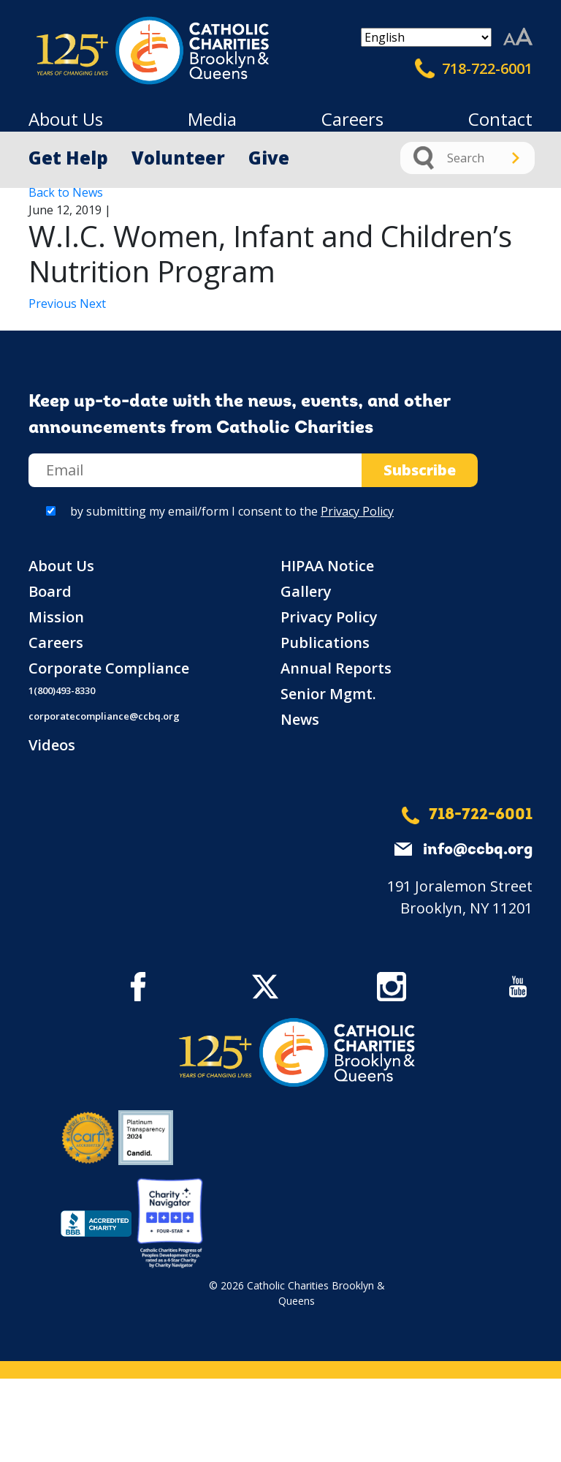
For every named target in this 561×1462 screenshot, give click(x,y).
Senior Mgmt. (328, 694)
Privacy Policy (357, 511)
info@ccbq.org (478, 850)
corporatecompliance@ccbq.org (104, 716)
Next (93, 303)
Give (268, 158)
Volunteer (178, 158)
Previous (54, 303)
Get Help (68, 158)
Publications (325, 642)
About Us (65, 119)
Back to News (65, 192)
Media (212, 119)
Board (50, 591)
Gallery (306, 591)
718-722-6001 (474, 69)
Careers (352, 119)
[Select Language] (426, 37)
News (299, 719)
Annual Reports (336, 668)
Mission (56, 617)
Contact (500, 119)
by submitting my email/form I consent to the (232, 511)
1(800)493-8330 (61, 690)
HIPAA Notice (327, 566)
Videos (51, 745)
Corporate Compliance (108, 668)
